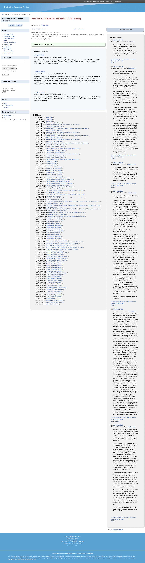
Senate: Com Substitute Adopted (56, 146)
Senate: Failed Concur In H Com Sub (57, 258)
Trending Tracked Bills (10, 42)
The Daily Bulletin (8, 34)
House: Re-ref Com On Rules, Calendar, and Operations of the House (66, 212)
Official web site (8, 115)
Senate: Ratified (51, 298)
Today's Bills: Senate (9, 38)
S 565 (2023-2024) (118, 40)
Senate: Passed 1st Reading (54, 123)
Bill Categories (7, 49)
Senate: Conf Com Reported (55, 271)
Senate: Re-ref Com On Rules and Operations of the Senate (63, 148)
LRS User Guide (8, 105)
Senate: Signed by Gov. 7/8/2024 (55, 302)
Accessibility (74, 545)
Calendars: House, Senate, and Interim (15, 120)
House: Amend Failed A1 (53, 223)
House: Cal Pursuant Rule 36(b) (55, 220)
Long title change (40, 55)
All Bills (6, 40)
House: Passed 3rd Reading (54, 227)
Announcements (8, 53)
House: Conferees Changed (55, 269)
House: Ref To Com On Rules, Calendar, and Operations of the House (65, 190)
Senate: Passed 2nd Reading (54, 167)
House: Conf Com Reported (55, 276)
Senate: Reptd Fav (52, 161)
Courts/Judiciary (115, 59)
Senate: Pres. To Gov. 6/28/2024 (55, 300)
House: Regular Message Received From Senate (60, 179)
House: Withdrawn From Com (54, 200)
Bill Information (8, 118)
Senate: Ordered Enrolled (54, 282)
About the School (88, 1)
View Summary (131, 42)
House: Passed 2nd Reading (54, 225)
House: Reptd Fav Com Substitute (57, 210)
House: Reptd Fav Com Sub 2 (55, 218)
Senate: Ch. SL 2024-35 (53, 304)
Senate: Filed (49, 117)
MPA (112, 1)
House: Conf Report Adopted (55, 280)
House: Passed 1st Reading (54, 189)
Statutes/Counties (8, 51)
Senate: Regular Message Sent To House (58, 178)
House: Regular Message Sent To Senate (57, 240)
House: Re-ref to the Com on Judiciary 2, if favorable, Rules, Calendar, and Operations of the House (73, 201)
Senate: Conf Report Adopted (55, 275)
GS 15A (113, 62)
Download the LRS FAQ (15, 25)
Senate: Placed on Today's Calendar (57, 273)
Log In (69, 545)
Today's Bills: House (9, 36)
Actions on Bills (8, 44)
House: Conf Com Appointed (54, 265)
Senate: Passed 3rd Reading (54, 168)
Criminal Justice (124, 59)
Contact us (6, 107)
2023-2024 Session (79, 29)
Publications (118, 1)
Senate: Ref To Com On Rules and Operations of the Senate (63, 125)
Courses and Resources (98, 1)
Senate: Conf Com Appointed (54, 262)
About (5, 103)
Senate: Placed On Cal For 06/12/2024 (57, 253)
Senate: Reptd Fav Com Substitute (57, 145)
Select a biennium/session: (9, 65)
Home (3, 14)
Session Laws (7, 47)
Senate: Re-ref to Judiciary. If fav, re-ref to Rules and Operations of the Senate (67, 128)
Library (107, 1)
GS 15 (112, 421)
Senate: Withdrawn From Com (54, 126)
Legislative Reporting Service (16, 7)
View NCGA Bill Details (39, 29)
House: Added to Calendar (54, 221)
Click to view (44, 25)
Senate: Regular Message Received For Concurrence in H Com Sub (65, 242)
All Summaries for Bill (117, 529)
